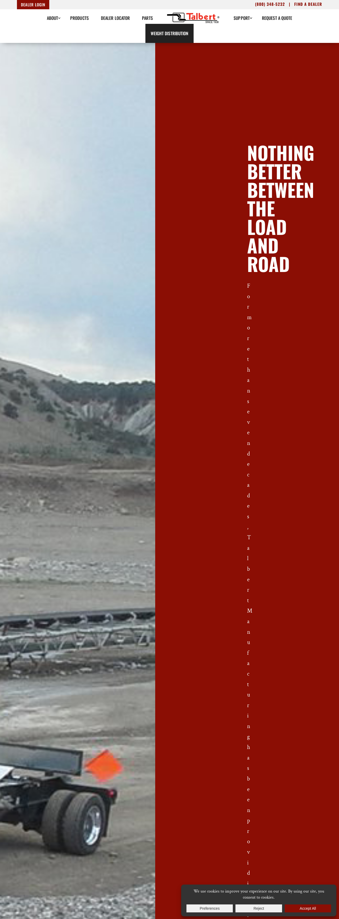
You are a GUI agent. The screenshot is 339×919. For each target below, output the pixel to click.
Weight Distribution (170, 33)
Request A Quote (277, 18)
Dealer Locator (115, 18)
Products (79, 18)
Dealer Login (33, 4)
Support (242, 18)
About (52, 18)
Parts (147, 18)
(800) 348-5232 (270, 4)
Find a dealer (308, 4)
